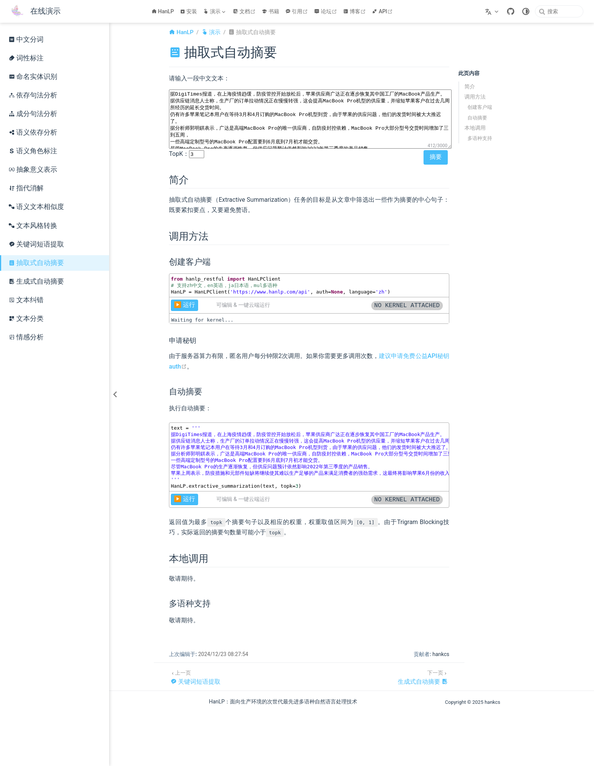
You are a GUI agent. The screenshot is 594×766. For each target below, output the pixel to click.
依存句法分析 (33, 95)
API (383, 11)
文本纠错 (26, 300)
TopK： (179, 153)
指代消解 (26, 188)
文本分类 (26, 318)
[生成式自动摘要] (422, 677)
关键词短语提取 (36, 244)
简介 (469, 86)
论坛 (326, 11)
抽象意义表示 (33, 169)
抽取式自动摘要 (36, 263)
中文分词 (26, 39)
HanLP (163, 11)
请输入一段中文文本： (199, 78)
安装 (188, 11)
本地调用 (475, 128)
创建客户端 (479, 107)
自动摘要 (477, 118)
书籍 (270, 11)
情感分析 (26, 337)
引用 (297, 11)
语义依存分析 (33, 132)
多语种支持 (479, 138)
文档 (245, 11)
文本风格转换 (33, 225)
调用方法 (475, 97)
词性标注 (26, 58)
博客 (355, 11)
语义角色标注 (33, 151)
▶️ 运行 (184, 304)
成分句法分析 (33, 114)
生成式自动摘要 (36, 281)
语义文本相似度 (36, 206)
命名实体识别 (33, 76)
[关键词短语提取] (195, 677)
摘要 (436, 157)
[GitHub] (511, 11)
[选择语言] (493, 11)
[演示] (215, 11)
